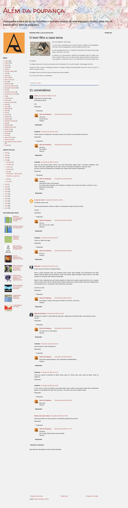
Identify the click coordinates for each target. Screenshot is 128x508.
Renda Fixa (8, 129)
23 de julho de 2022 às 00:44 (63, 357)
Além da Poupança (45, 114)
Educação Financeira (10, 88)
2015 (6, 198)
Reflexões (7, 125)
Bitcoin (6, 65)
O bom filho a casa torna (12, 176)
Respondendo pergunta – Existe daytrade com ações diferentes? (18, 278)
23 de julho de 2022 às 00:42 (63, 328)
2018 (6, 191)
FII (5, 96)
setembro (9, 169)
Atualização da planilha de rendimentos (17, 297)
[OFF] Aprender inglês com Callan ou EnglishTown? (18, 247)
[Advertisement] (66, 503)
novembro (9, 164)
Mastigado (7, 108)
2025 (6, 153)
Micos (6, 110)
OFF (6, 112)
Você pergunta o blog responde (13, 141)
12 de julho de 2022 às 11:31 (49, 266)
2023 (6, 157)
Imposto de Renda (10, 102)
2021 (6, 184)
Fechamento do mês (10, 94)
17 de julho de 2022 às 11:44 (49, 372)
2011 (6, 208)
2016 (6, 196)
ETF (6, 90)
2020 (6, 186)
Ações (6, 61)
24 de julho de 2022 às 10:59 (59, 416)
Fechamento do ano (10, 92)
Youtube (7, 145)
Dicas (6, 81)
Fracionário (8, 98)
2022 (6, 160)
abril (7, 179)
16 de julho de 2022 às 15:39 (49, 344)
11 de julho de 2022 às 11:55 (49, 131)
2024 (6, 155)
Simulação (7, 131)
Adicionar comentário (37, 445)
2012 (6, 205)
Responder (37, 106)
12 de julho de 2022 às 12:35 (55, 313)
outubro (8, 167)
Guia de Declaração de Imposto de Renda (18, 257)
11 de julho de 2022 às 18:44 (49, 162)
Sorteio (6, 133)
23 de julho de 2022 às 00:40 (63, 220)
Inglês (6, 104)
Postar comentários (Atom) (41, 499)
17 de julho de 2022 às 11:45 (49, 385)
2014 (6, 201)
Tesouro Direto (8, 137)
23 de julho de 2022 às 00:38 (63, 114)
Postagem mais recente (36, 496)
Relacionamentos (9, 127)
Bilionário (37, 266)
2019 (6, 189)
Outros (6, 114)
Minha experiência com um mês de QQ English (18, 287)
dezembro (9, 162)
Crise (6, 73)
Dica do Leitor (8, 79)
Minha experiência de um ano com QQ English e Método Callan (18, 268)
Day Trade (7, 77)
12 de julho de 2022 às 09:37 (49, 238)
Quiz (6, 123)
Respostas (39, 110)
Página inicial (64, 496)
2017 (6, 194)
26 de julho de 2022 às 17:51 (63, 429)
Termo (6, 135)
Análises (7, 63)
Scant (36, 95)
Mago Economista (40, 313)
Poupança (7, 119)
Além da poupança (34, 10)
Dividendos (8, 83)
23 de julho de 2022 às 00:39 (63, 178)
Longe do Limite (39, 200)
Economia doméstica (10, 86)
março (8, 181)
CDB (6, 69)
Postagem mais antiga (92, 496)
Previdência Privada (10, 121)
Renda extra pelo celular (42, 416)
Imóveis (7, 100)
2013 (6, 203)
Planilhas (7, 117)
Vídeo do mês (8, 139)
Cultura (7, 75)
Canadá (39, 83)
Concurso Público (9, 71)
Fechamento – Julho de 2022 (14, 173)
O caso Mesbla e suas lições (17, 305)
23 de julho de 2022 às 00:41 (63, 298)
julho (7, 171)
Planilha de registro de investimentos (18, 227)
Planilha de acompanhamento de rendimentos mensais (18, 218)
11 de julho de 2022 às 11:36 (47, 95)
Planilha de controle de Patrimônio (16, 237)
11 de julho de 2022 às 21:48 (54, 200)
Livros (6, 106)
